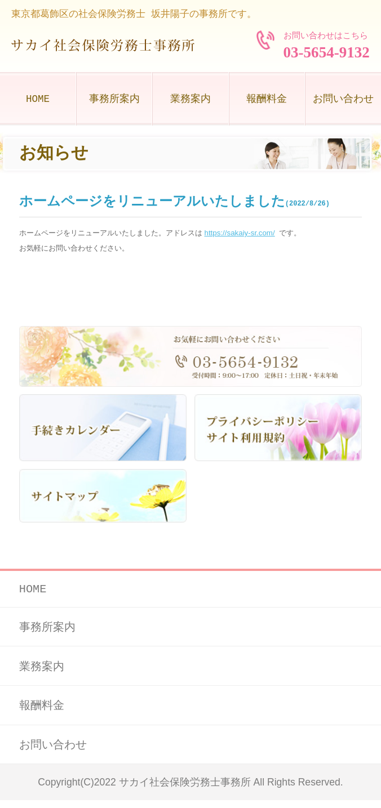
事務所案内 (114, 99)
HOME (38, 99)
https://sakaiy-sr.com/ (240, 233)
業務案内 (190, 99)
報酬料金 (266, 99)
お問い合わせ (343, 99)
